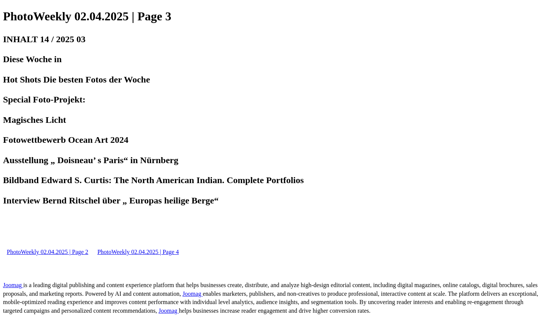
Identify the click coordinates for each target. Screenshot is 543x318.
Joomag (13, 285)
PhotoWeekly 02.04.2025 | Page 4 (138, 252)
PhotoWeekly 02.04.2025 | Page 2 (47, 252)
